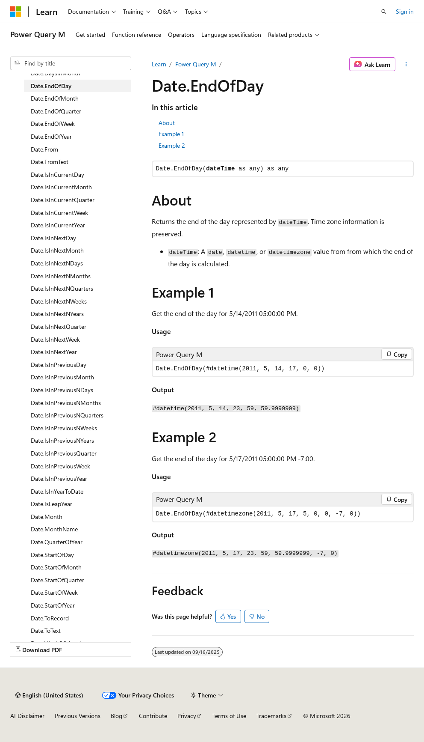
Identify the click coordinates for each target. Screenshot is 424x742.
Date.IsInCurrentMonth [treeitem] (61, 187)
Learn (159, 64)
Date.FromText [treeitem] (49, 162)
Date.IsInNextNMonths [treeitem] (61, 276)
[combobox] (70, 63)
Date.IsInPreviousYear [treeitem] (59, 478)
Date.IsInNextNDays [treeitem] (57, 263)
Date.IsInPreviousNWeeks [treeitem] (64, 428)
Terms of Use (229, 716)
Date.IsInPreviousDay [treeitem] (58, 365)
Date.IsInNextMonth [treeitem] (57, 250)
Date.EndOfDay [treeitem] (51, 86)
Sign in (405, 11)
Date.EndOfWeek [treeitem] (53, 123)
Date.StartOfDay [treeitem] (52, 555)
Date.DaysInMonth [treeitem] (55, 73)
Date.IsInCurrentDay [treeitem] (57, 174)
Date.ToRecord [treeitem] (50, 618)
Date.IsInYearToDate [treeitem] (57, 491)
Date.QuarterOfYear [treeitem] (56, 542)
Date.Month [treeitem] (46, 517)
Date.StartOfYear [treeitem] (53, 605)
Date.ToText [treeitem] (46, 630)
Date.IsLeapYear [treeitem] (51, 504)
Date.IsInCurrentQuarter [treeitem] (62, 200)
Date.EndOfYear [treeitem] (51, 136)
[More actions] (406, 64)
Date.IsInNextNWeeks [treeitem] (59, 301)
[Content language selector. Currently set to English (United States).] (49, 695)
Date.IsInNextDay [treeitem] (53, 238)
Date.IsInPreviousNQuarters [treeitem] (67, 415)
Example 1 (171, 134)
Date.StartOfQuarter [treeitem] (57, 580)
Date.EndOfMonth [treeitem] (55, 98)
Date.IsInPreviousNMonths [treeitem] (66, 403)
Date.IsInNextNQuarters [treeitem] (62, 288)
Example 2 (172, 145)
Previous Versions (77, 716)
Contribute (153, 716)
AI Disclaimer (27, 716)
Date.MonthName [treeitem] (54, 529)
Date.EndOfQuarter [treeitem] (56, 111)
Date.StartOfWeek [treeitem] (54, 592)
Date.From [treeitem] (44, 149)
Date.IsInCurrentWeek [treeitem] (59, 213)
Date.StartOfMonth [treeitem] (56, 567)
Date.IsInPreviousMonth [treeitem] (62, 377)
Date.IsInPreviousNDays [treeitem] (62, 390)
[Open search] (383, 11)
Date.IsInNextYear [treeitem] (54, 352)
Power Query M (195, 64)
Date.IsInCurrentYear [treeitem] (58, 225)
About (167, 123)
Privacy (186, 716)
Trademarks (271, 716)
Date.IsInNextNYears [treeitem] (57, 314)
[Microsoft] (15, 11)
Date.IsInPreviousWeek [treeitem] (60, 466)
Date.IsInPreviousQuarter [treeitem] (64, 453)
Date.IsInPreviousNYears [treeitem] (62, 440)
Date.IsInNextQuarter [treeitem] (58, 326)
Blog (116, 716)
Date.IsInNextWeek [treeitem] (55, 339)
